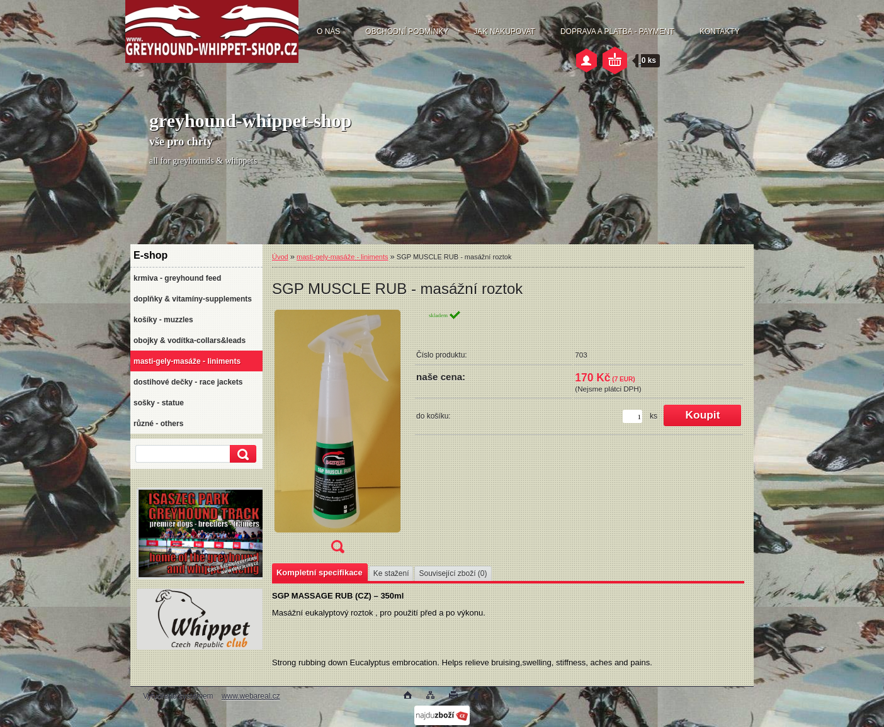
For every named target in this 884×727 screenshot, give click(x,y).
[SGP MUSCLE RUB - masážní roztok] (337, 435)
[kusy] (632, 416)
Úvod (280, 257)
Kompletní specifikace (319, 572)
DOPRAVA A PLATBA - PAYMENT (617, 31)
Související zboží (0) (453, 573)
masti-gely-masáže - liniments (342, 257)
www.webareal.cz (251, 696)
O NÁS (328, 31)
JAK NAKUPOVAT (504, 31)
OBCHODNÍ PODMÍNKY (406, 31)
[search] (241, 454)
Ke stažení (391, 573)
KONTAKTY (720, 31)
